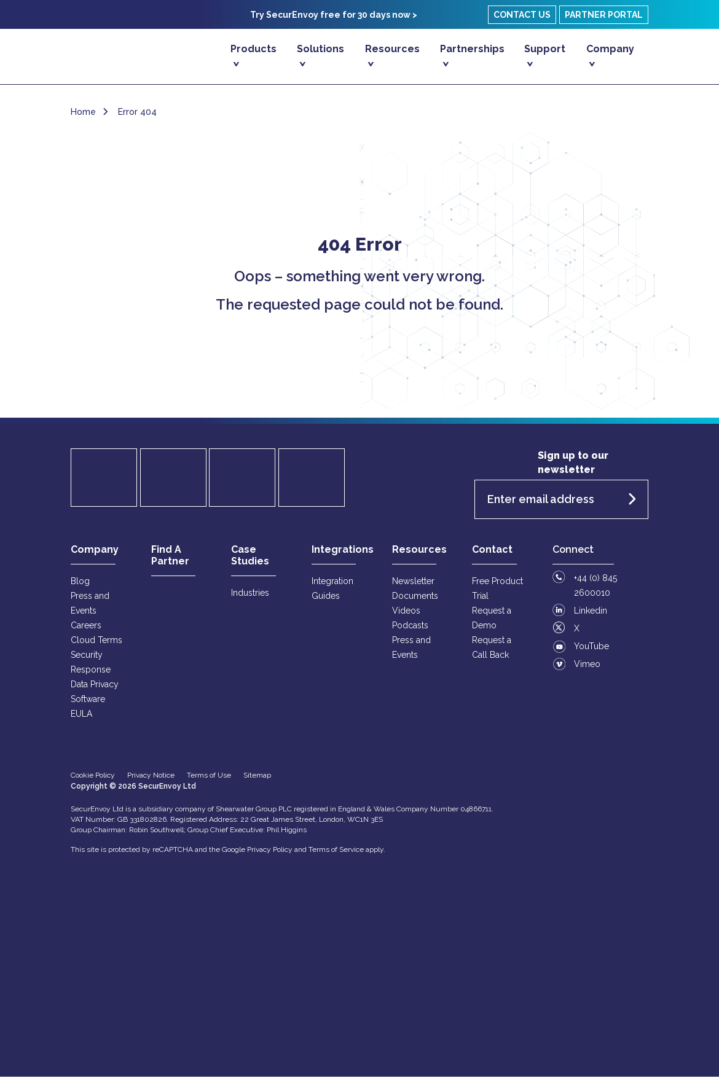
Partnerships (472, 49)
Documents (415, 600)
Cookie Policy (93, 779)
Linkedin (590, 615)
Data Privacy (95, 688)
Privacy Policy (270, 853)
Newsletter (413, 585)
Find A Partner (170, 559)
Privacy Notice (151, 779)
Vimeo (587, 668)
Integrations (343, 554)
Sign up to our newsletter (573, 467)
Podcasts (410, 629)
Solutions (320, 49)
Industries (250, 597)
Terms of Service (336, 853)
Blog (80, 585)
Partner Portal (604, 15)
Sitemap (257, 779)
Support (544, 49)
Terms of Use (209, 779)
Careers (86, 629)
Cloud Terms (96, 644)
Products (253, 49)
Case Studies (250, 559)
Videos (406, 615)
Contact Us (522, 15)
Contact (492, 554)
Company (610, 49)
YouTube (591, 650)
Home (83, 116)
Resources (392, 49)
